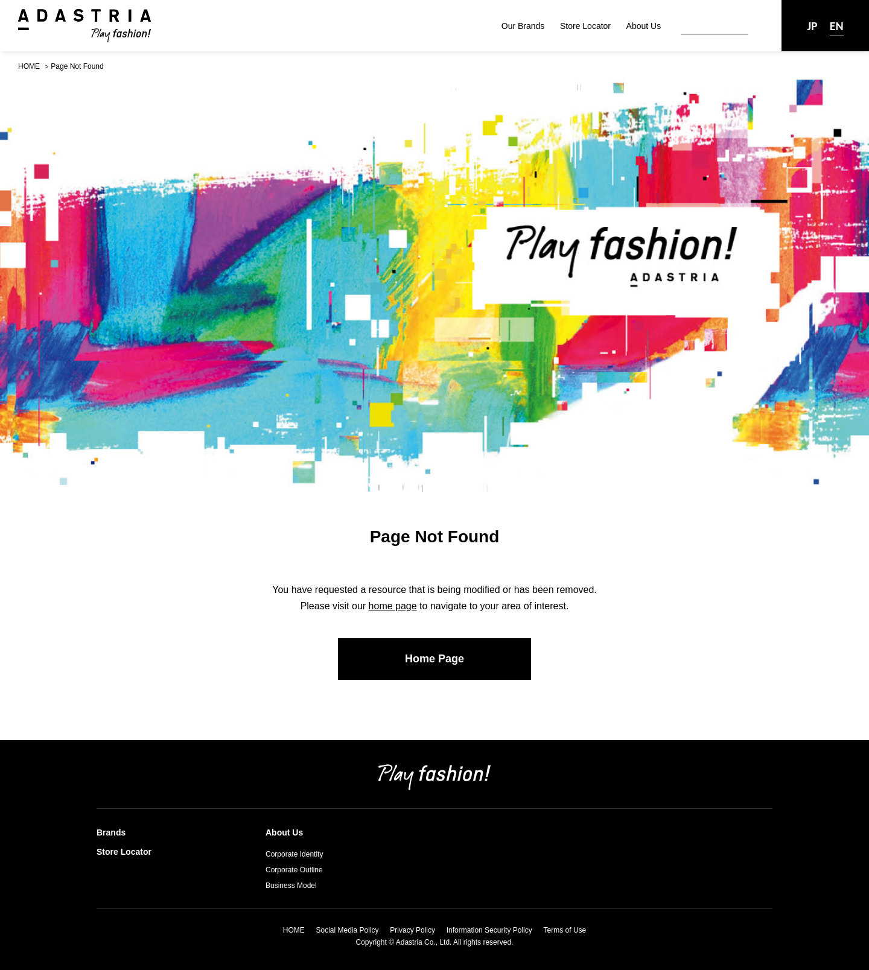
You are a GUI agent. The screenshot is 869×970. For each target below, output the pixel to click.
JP (812, 26)
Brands (111, 832)
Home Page (434, 659)
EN (837, 26)
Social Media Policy (347, 930)
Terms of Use (565, 930)
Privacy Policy (412, 930)
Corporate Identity (294, 854)
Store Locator (585, 26)
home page (393, 606)
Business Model (291, 885)
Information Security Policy (489, 930)
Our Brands (523, 26)
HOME (29, 66)
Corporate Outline (294, 870)
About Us (643, 26)
